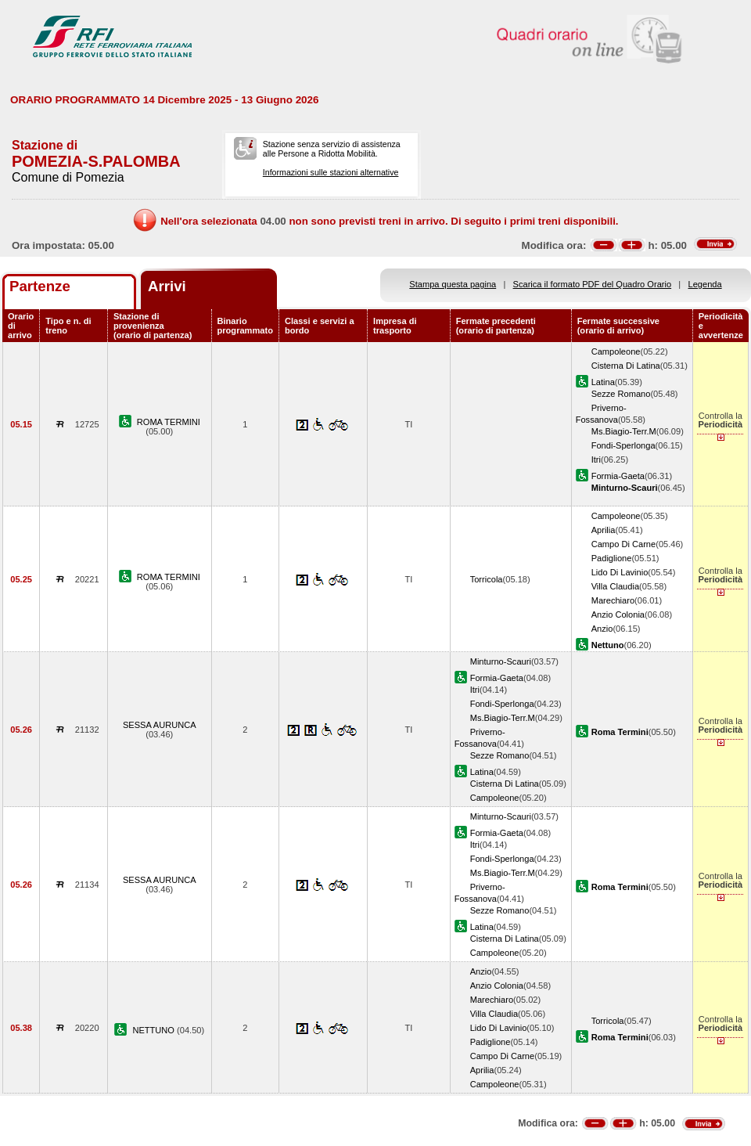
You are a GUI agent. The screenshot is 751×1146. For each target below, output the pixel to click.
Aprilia (603, 530)
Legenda (705, 284)
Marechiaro (612, 600)
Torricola (486, 579)
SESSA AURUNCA (159, 725)
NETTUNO (154, 1030)
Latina (603, 382)
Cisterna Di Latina (625, 365)
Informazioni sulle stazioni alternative (331, 172)
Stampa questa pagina (452, 284)
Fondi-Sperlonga (623, 445)
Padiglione (611, 558)
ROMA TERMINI (168, 422)
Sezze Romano (621, 393)
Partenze (39, 286)
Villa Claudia (615, 586)
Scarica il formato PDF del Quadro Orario (592, 284)
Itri (596, 459)
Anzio (602, 628)
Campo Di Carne (623, 544)
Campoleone (616, 351)
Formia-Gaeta (618, 476)
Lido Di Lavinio (620, 572)
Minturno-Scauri (500, 661)
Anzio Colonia (618, 614)
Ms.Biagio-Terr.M (623, 431)
